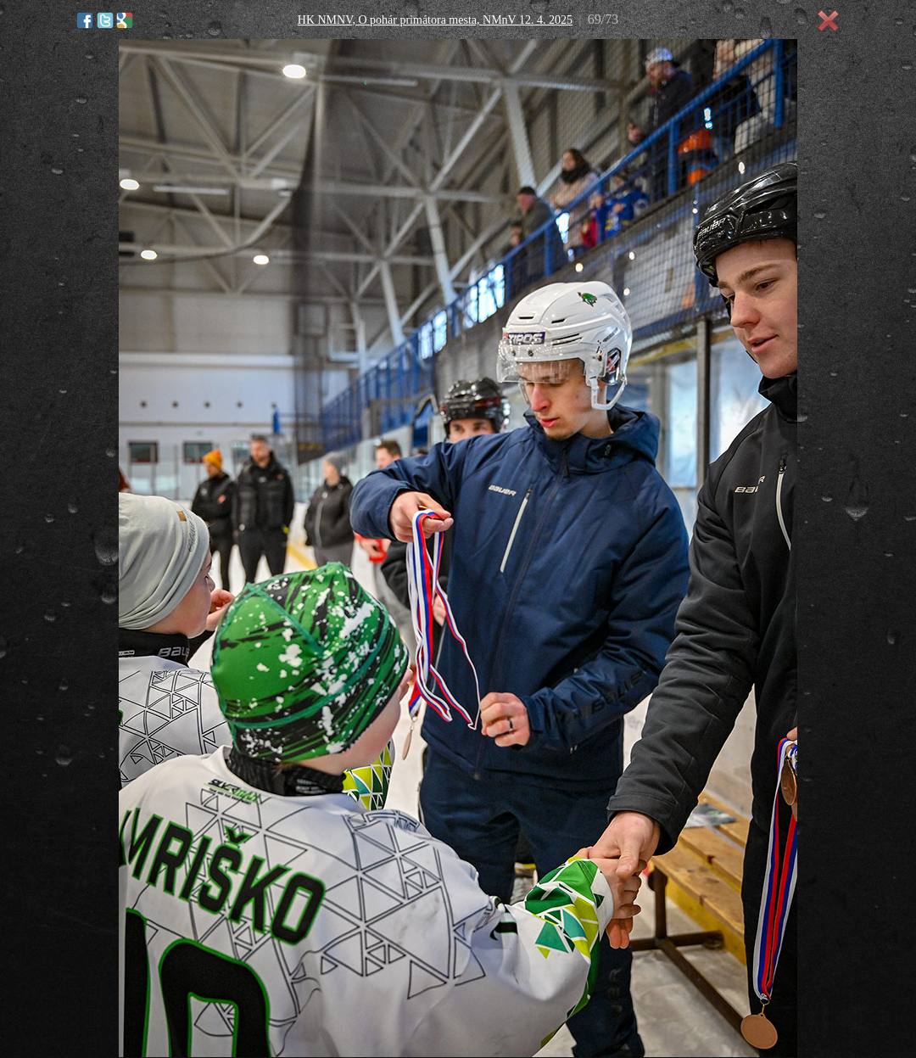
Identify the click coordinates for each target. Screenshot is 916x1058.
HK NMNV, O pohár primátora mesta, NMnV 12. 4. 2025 (435, 20)
